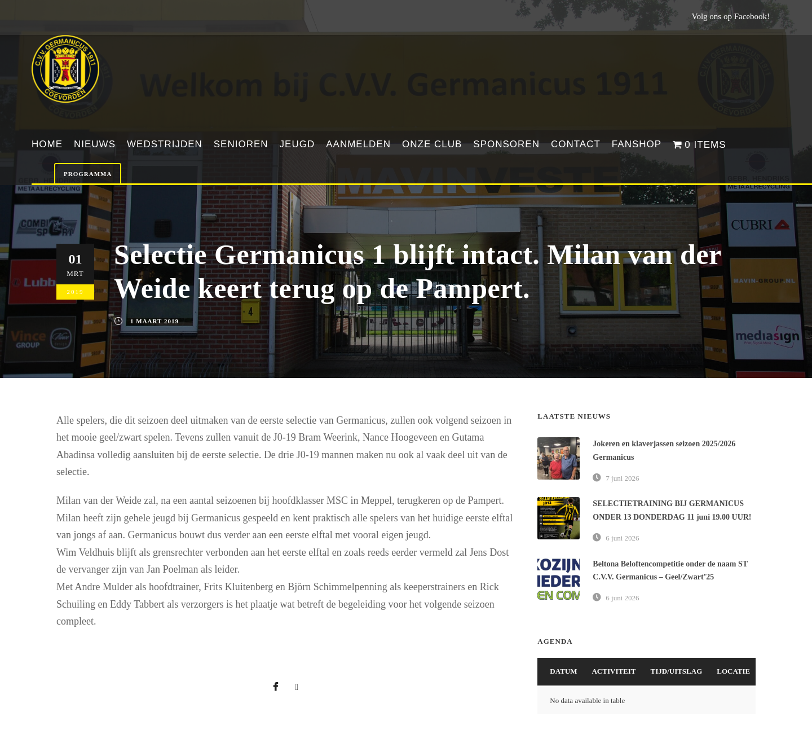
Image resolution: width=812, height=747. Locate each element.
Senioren (241, 144)
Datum (563, 671)
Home (47, 144)
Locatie (733, 671)
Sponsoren (506, 144)
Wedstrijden (164, 144)
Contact (576, 144)
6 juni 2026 (622, 538)
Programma (88, 173)
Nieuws (95, 144)
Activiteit (614, 671)
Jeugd (297, 144)
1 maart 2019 (154, 321)
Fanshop (636, 144)
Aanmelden (358, 144)
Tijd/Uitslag (677, 671)
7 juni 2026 (622, 478)
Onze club (432, 144)
